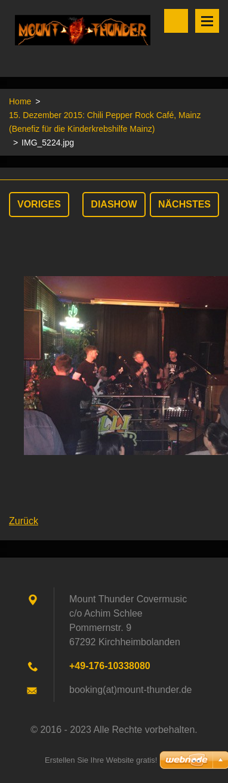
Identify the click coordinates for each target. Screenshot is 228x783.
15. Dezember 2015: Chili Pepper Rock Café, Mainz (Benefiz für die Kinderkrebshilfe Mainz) (105, 122)
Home (20, 101)
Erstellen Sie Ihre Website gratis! (101, 760)
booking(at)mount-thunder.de (130, 690)
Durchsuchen (176, 21)
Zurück (23, 521)
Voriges (39, 204)
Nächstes (184, 204)
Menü (207, 21)
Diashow (114, 204)
